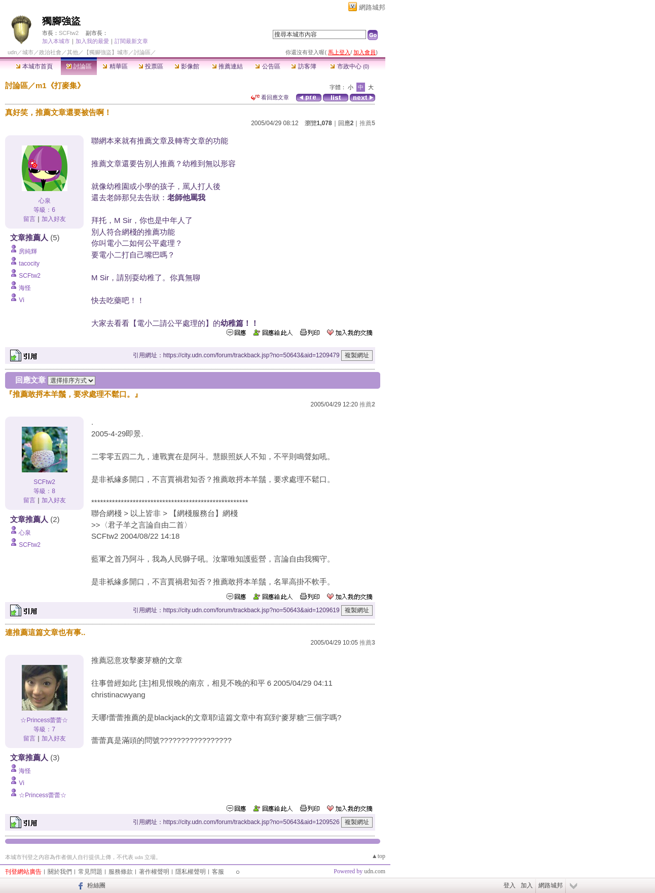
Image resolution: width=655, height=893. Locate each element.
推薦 (367, 123)
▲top (378, 856)
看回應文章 (270, 97)
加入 (527, 885)
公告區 (267, 66)
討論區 (78, 66)
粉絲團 (96, 885)
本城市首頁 (34, 66)
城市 (27, 52)
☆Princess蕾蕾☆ (44, 720)
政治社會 (50, 52)
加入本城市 (56, 41)
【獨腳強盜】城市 (106, 52)
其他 (72, 52)
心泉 (45, 200)
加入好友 (54, 218)
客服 (218, 871)
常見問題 (90, 871)
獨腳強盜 (61, 21)
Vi (21, 300)
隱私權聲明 (190, 871)
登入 (509, 885)
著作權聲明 (154, 871)
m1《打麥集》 (60, 85)
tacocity (29, 263)
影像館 (186, 66)
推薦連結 (227, 66)
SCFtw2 (69, 33)
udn (12, 52)
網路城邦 (372, 7)
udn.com (374, 871)
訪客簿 (303, 66)
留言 (29, 218)
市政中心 (349, 66)
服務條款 (120, 871)
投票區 (150, 66)
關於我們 (60, 871)
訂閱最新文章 (131, 41)
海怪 (25, 287)
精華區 (114, 66)
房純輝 (28, 251)
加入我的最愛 (92, 41)
